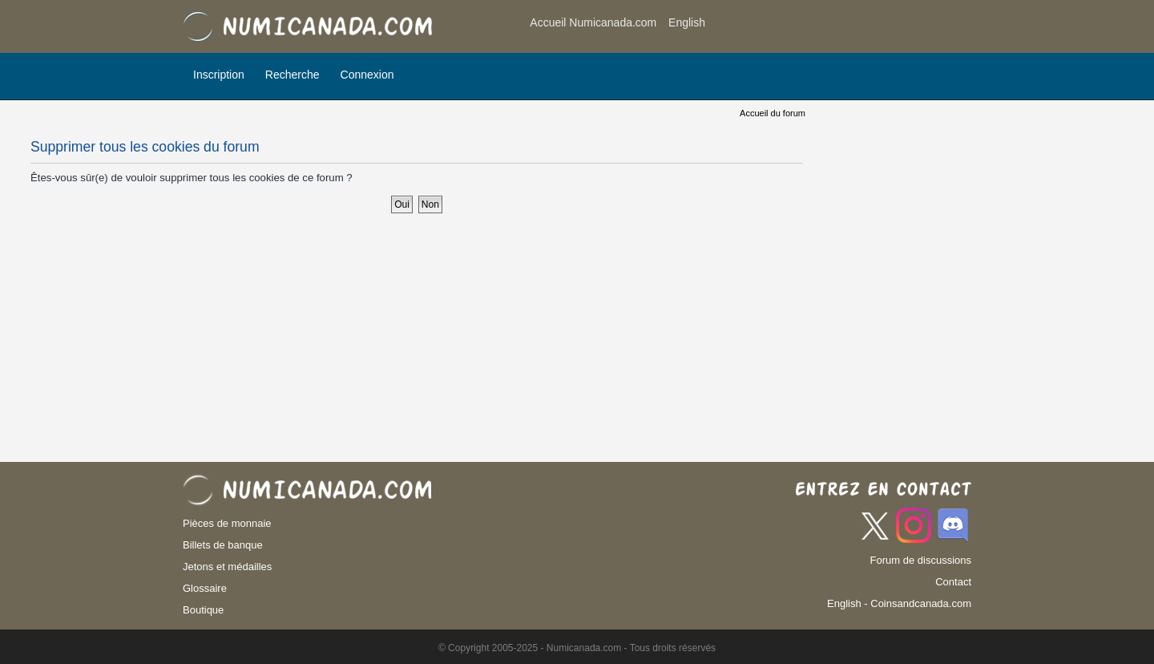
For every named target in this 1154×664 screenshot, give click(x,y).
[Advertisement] (843, 28)
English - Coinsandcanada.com (899, 603)
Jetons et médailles (227, 567)
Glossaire (205, 588)
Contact (953, 582)
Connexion (367, 74)
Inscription (218, 74)
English (686, 22)
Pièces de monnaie (227, 523)
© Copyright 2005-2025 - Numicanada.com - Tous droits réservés (577, 648)
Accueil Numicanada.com (593, 22)
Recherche (292, 74)
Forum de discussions (920, 560)
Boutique (203, 610)
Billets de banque (223, 545)
